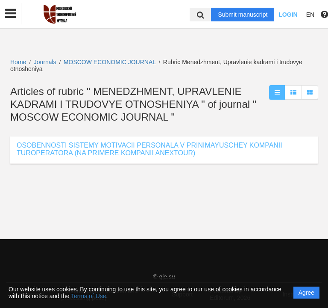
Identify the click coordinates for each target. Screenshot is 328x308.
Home (18, 62)
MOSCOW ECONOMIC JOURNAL (111, 62)
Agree (306, 292)
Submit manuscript (242, 14)
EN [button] (310, 14)
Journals (45, 62)
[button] (10, 13)
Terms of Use (88, 296)
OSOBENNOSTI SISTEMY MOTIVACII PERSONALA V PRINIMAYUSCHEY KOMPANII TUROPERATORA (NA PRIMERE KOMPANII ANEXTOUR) (149, 149)
